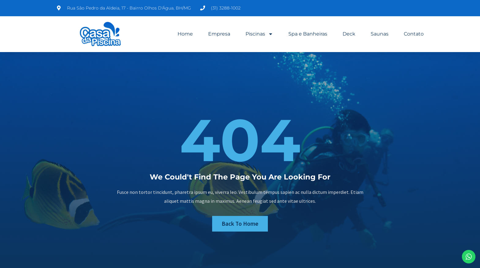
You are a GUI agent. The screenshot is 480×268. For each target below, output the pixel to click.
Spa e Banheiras (307, 34)
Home (185, 34)
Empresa (219, 34)
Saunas (379, 34)
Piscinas (259, 34)
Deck (349, 34)
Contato (414, 34)
